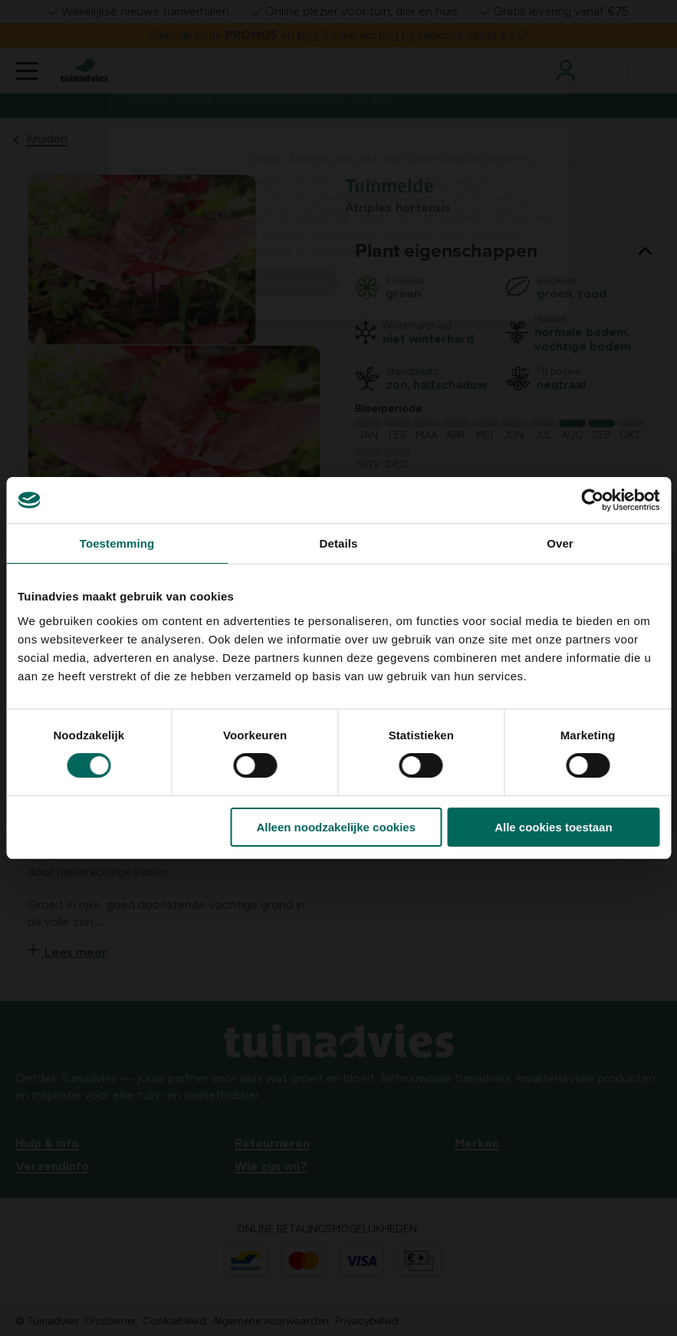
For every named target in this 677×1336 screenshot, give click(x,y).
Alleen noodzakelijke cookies (336, 827)
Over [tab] (560, 543)
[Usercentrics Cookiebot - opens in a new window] (592, 500)
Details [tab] (339, 543)
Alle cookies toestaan (553, 827)
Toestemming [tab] (117, 543)
